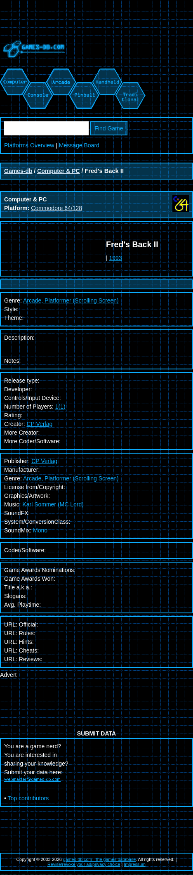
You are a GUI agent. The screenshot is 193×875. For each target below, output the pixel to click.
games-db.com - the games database (99, 859)
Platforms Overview (29, 145)
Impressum (135, 864)
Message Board (79, 145)
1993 (115, 258)
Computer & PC (58, 171)
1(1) (60, 406)
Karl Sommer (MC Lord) (53, 504)
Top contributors (28, 798)
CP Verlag (39, 424)
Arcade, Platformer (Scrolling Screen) (71, 478)
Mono (40, 530)
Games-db (18, 171)
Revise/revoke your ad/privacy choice (83, 864)
